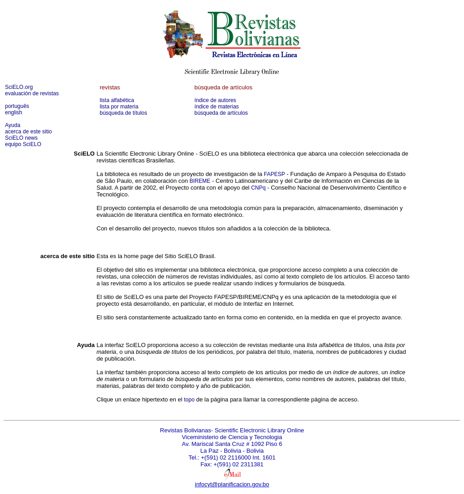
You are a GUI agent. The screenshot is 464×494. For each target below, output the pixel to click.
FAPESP (274, 174)
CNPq (258, 188)
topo (189, 399)
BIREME (199, 181)
